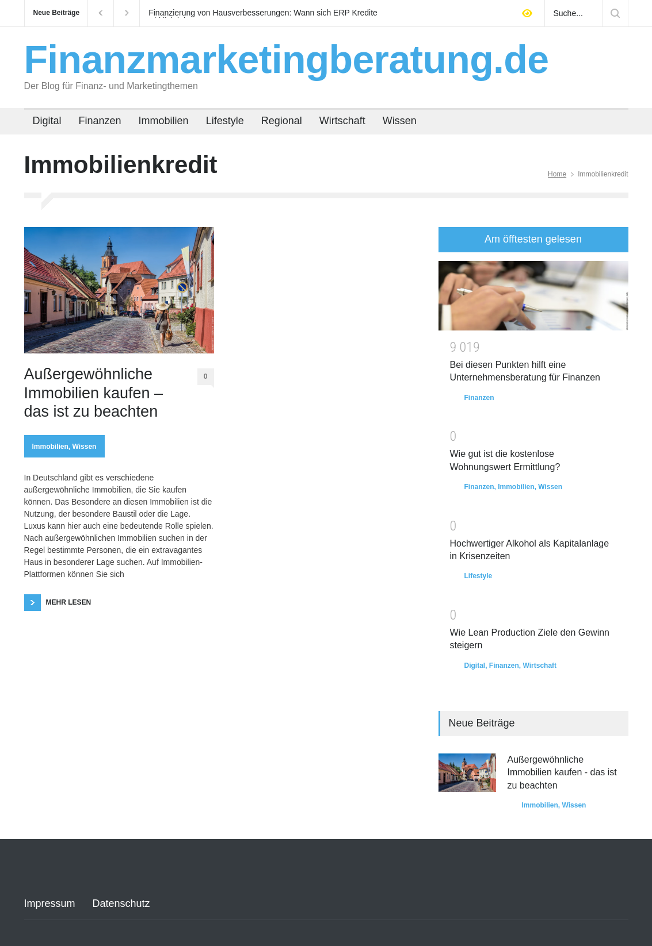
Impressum (49, 903)
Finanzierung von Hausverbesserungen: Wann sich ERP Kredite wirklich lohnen (263, 13)
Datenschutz (121, 903)
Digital (47, 120)
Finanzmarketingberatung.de (286, 59)
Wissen (400, 120)
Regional (281, 120)
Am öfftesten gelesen (533, 239)
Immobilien (164, 120)
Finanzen (100, 120)
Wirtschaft (342, 120)
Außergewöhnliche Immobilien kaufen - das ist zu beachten (562, 772)
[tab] (533, 239)
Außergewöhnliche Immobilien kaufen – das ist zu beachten (93, 393)
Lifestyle (225, 120)
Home (557, 174)
